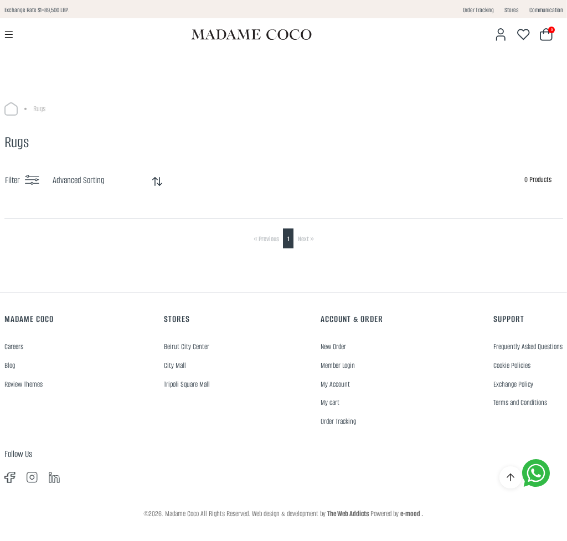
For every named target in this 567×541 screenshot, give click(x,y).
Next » (306, 238)
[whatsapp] (536, 473)
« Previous (266, 238)
